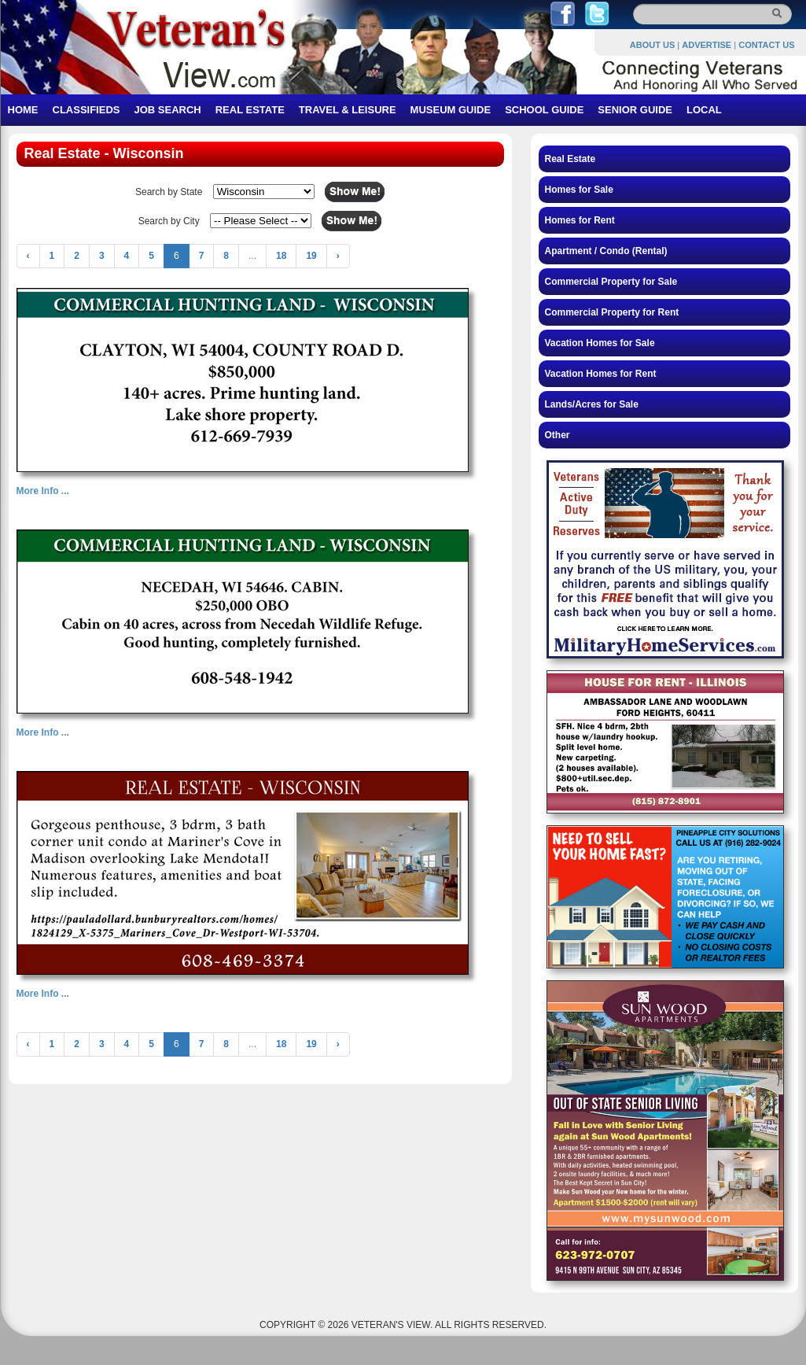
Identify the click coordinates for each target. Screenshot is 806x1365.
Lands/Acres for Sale (592, 404)
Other (557, 435)
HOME (23, 110)
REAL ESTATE (250, 110)
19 (311, 255)
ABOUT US (652, 45)
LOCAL (704, 110)
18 (281, 255)
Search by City (169, 221)
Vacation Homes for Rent (601, 373)
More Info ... (43, 490)
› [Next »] (338, 255)
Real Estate (570, 158)
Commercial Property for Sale (611, 281)
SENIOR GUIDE (635, 110)
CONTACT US (766, 45)
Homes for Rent (580, 220)
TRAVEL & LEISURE (347, 110)
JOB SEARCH (167, 110)
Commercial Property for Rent (612, 312)
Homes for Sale (579, 189)
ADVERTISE (706, 45)
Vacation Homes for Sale (600, 343)
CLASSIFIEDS (86, 110)
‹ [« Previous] (28, 255)
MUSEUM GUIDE (450, 110)
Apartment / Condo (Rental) (606, 250)
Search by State (168, 191)
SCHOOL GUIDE (544, 110)
